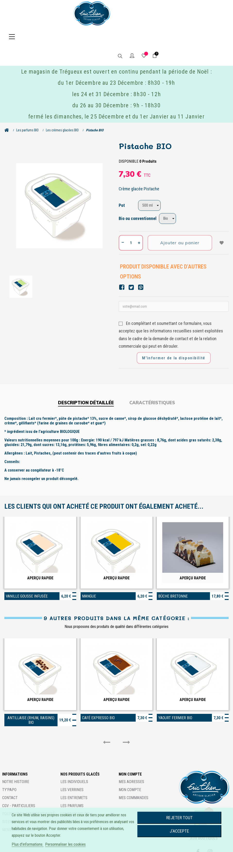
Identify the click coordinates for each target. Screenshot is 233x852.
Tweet (131, 268)
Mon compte (130, 770)
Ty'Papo (9, 770)
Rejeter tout (179, 817)
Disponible (128, 142)
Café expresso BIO (98, 698)
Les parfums (71, 786)
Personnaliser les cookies (65, 844)
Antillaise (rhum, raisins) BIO (31, 700)
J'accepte (179, 831)
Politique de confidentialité (28, 794)
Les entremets (73, 778)
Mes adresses (131, 762)
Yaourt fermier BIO (175, 698)
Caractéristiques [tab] (152, 383)
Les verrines (71, 770)
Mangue (89, 576)
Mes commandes (133, 778)
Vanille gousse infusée (27, 576)
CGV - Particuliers (18, 786)
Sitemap (9, 802)
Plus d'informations (27, 844)
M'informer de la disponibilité (173, 338)
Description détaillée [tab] (86, 383)
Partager (122, 268)
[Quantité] (130, 223)
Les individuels (74, 762)
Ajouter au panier (180, 223)
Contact (10, 778)
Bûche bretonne (173, 576)
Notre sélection (75, 802)
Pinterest (141, 268)
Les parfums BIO (75, 794)
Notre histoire (15, 762)
